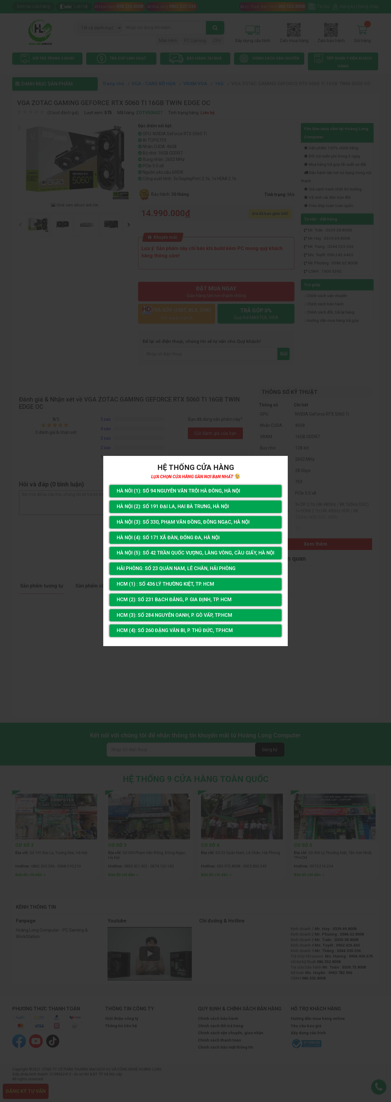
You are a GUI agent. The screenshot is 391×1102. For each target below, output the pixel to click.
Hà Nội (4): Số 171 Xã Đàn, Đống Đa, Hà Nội (168, 537)
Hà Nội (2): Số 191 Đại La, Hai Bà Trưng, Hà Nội (173, 506)
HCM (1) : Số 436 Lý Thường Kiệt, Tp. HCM (165, 584)
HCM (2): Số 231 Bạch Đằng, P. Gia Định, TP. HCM (174, 599)
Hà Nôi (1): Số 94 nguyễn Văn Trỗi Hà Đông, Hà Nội (178, 491)
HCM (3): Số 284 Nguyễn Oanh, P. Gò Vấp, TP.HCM (174, 615)
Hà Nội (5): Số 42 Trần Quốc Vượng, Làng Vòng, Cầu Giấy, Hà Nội (195, 553)
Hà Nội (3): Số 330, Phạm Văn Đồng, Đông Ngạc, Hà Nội (183, 522)
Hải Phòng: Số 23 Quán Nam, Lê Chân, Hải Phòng (176, 568)
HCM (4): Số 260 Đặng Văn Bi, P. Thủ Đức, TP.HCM (175, 630)
